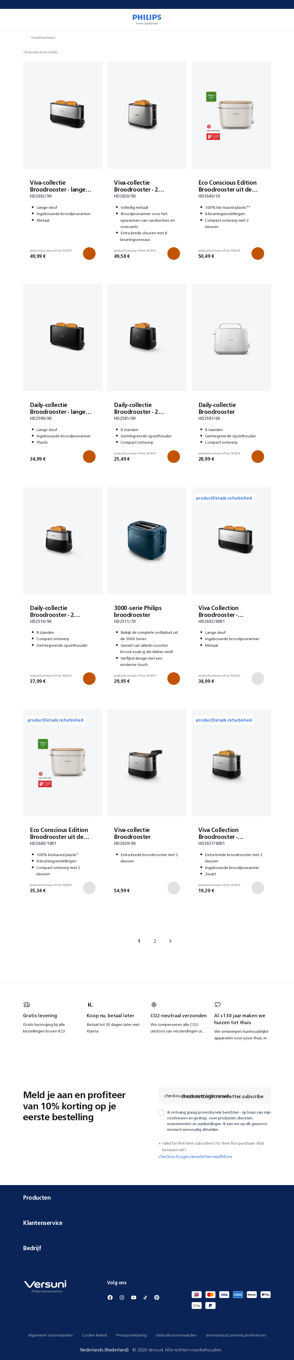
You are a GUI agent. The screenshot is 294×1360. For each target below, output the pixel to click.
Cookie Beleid (94, 1335)
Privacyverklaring (131, 1335)
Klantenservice (147, 1223)
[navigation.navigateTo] (24, 37)
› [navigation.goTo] (170, 941)
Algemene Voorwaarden (50, 1335)
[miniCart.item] (281, 19)
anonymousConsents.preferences (236, 1335)
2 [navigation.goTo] (155, 941)
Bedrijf (147, 1248)
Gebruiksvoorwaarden (176, 1335)
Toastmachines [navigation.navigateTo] (43, 37)
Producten (147, 1198)
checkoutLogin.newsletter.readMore (195, 1156)
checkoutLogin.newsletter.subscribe (222, 1096)
